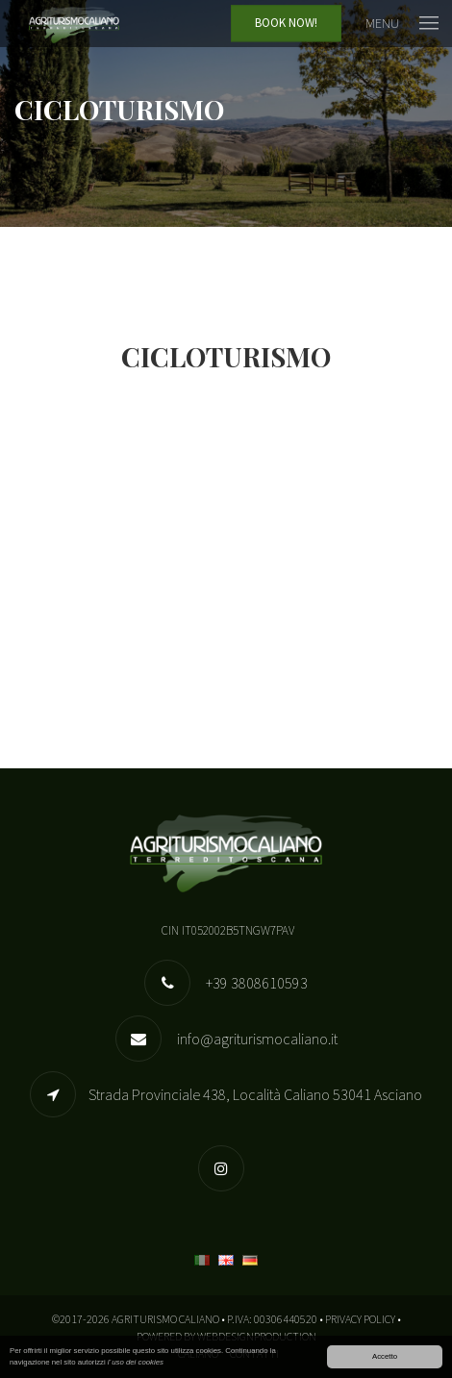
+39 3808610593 (255, 982)
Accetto (384, 1357)
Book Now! (286, 23)
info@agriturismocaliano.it (256, 1038)
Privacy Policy (360, 1319)
